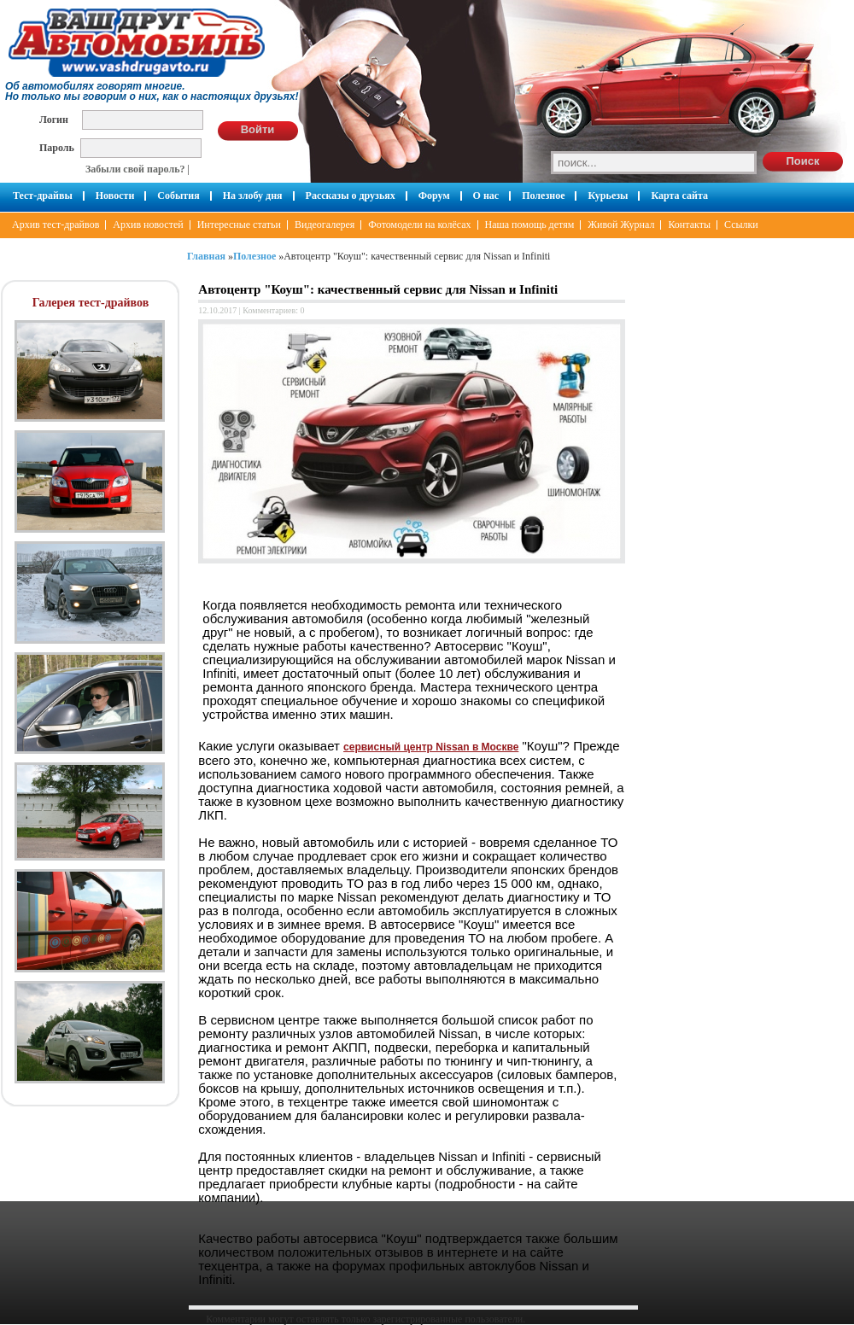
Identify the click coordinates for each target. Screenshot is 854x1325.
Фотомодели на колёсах (419, 225)
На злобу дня (253, 195)
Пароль (56, 147)
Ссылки (741, 225)
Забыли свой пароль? (135, 169)
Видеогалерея (324, 225)
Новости (115, 195)
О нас (486, 195)
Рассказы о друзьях (350, 195)
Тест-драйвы (43, 195)
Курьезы (608, 195)
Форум (434, 195)
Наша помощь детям (530, 225)
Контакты (689, 225)
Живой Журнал (621, 225)
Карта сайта (679, 195)
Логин (53, 119)
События (178, 195)
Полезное (543, 195)
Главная (206, 256)
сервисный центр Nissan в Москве (430, 747)
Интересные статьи (239, 225)
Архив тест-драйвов (55, 225)
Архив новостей (148, 225)
